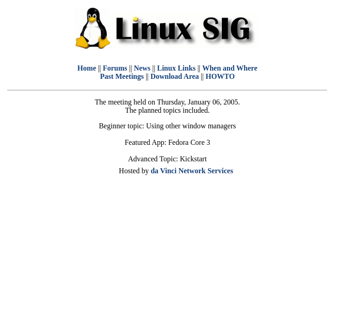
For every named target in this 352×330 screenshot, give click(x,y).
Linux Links (176, 68)
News (142, 68)
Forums (115, 68)
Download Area (174, 76)
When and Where (229, 68)
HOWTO (220, 76)
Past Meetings (122, 76)
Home (86, 68)
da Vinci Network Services (192, 171)
